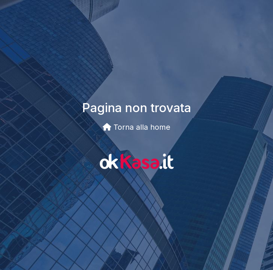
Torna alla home (136, 127)
